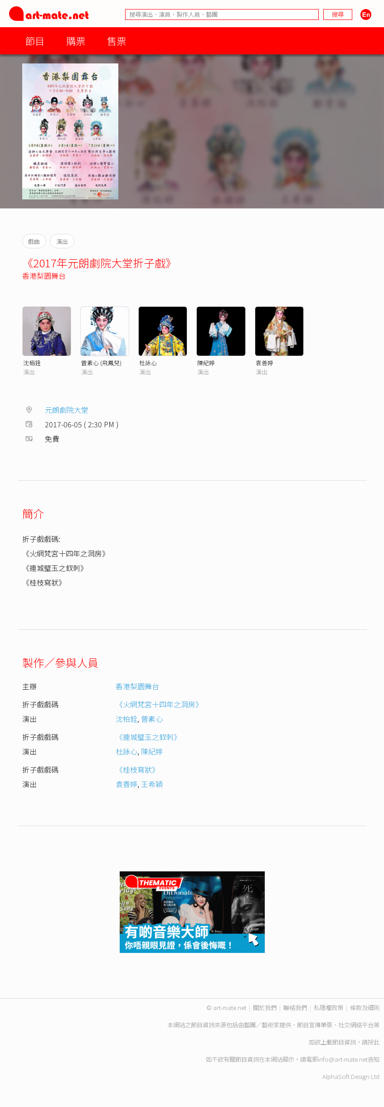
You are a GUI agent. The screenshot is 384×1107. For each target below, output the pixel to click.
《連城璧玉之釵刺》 (148, 736)
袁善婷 (264, 362)
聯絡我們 (295, 1007)
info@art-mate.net (343, 1059)
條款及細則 (364, 1007)
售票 (116, 41)
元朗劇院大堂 (66, 409)
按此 (373, 1042)
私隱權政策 (328, 1007)
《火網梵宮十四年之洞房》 (159, 704)
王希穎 (152, 783)
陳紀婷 (206, 362)
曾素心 (152, 718)
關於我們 (265, 1007)
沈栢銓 (32, 362)
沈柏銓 (126, 718)
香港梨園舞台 (44, 275)
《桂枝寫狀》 (137, 769)
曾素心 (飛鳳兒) (101, 362)
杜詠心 (148, 362)
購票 (75, 41)
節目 (34, 41)
